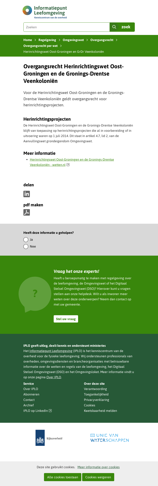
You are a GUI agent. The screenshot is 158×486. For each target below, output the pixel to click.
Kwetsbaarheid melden (100, 410)
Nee (33, 246)
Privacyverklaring (96, 400)
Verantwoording (95, 389)
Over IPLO (53, 377)
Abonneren (31, 394)
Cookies (89, 405)
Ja (31, 239)
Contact (29, 400)
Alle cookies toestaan (62, 477)
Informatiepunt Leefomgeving (50, 351)
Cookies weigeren (98, 477)
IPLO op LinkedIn (37, 411)
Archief (28, 405)
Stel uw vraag (66, 319)
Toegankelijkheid (96, 394)
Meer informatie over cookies (98, 467)
